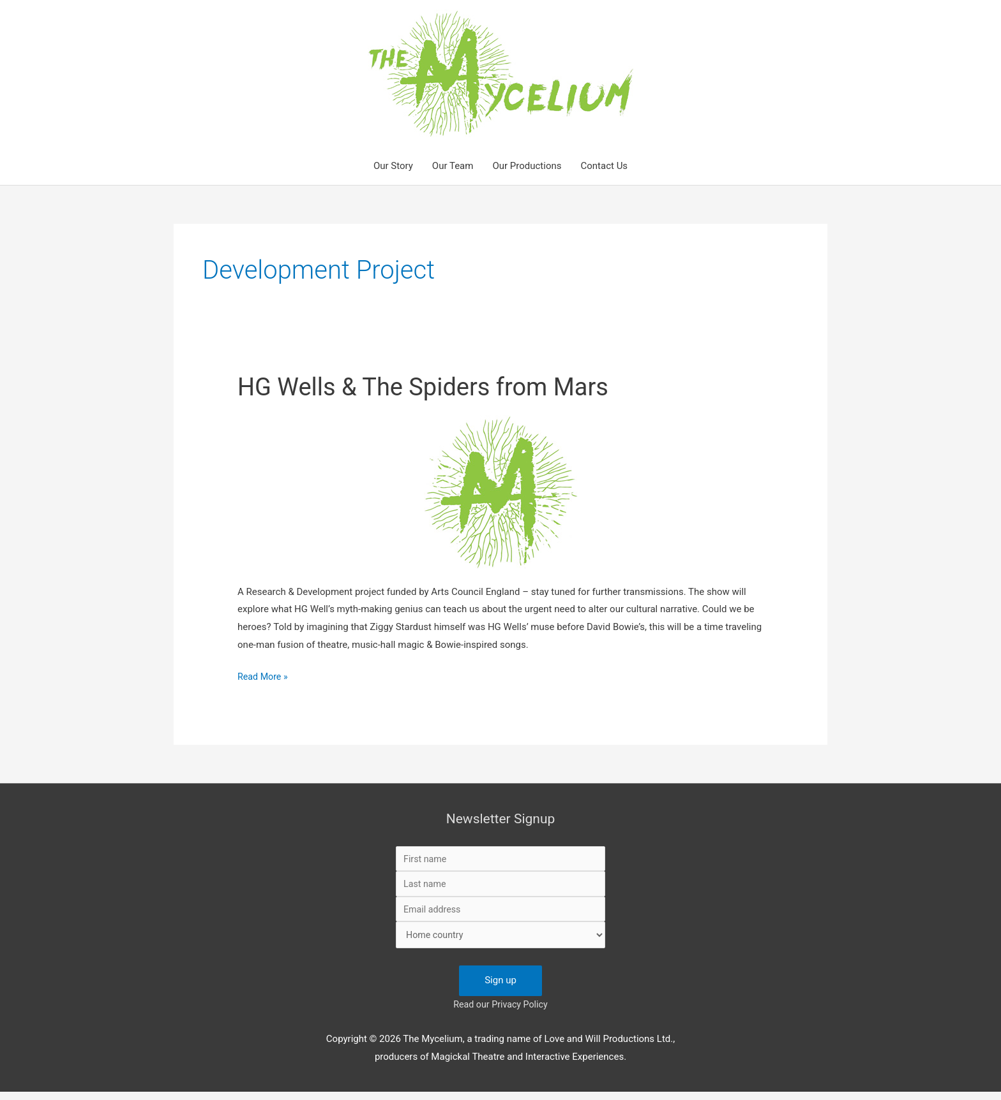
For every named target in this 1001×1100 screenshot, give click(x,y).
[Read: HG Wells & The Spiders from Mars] (501, 491)
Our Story (393, 166)
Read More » (263, 677)
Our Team (453, 166)
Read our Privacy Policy (500, 1012)
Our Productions (526, 166)
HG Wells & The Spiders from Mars (432, 387)
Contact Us (604, 166)
